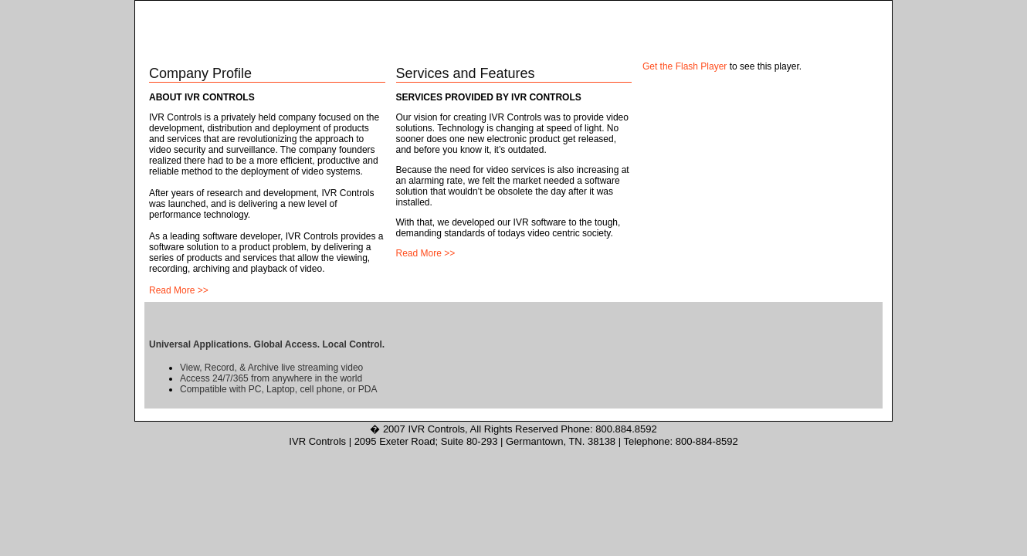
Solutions (430, 48)
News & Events (763, 48)
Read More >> (178, 290)
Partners (680, 48)
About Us (263, 48)
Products (513, 48)
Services (596, 48)
